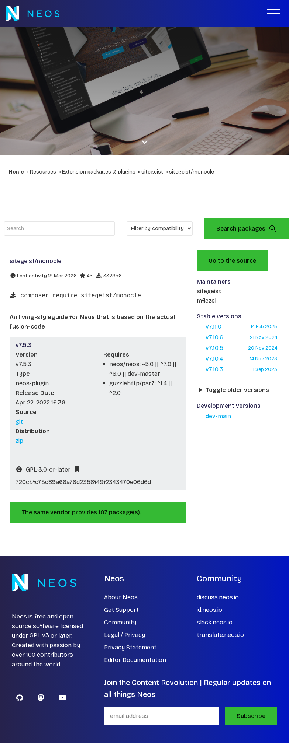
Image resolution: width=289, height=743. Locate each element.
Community (120, 622)
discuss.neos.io (218, 597)
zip (19, 440)
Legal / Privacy (124, 634)
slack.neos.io (215, 622)
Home (16, 172)
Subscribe (251, 715)
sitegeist (152, 172)
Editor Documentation (135, 659)
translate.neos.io (220, 634)
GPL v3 (39, 635)
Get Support (121, 609)
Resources (43, 172)
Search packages (246, 228)
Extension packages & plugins (98, 172)
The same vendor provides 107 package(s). (81, 512)
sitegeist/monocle (191, 172)
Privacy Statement (130, 647)
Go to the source (232, 260)
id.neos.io (209, 609)
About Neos (121, 597)
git (19, 421)
